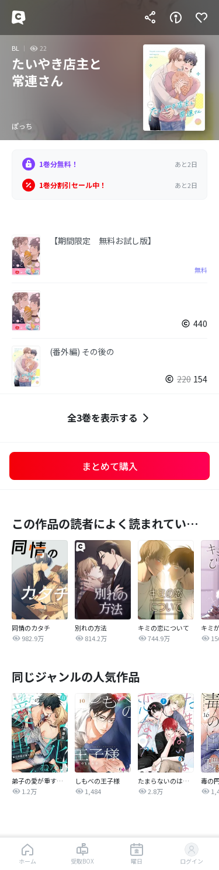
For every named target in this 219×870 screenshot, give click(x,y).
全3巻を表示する (109, 417)
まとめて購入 (110, 466)
